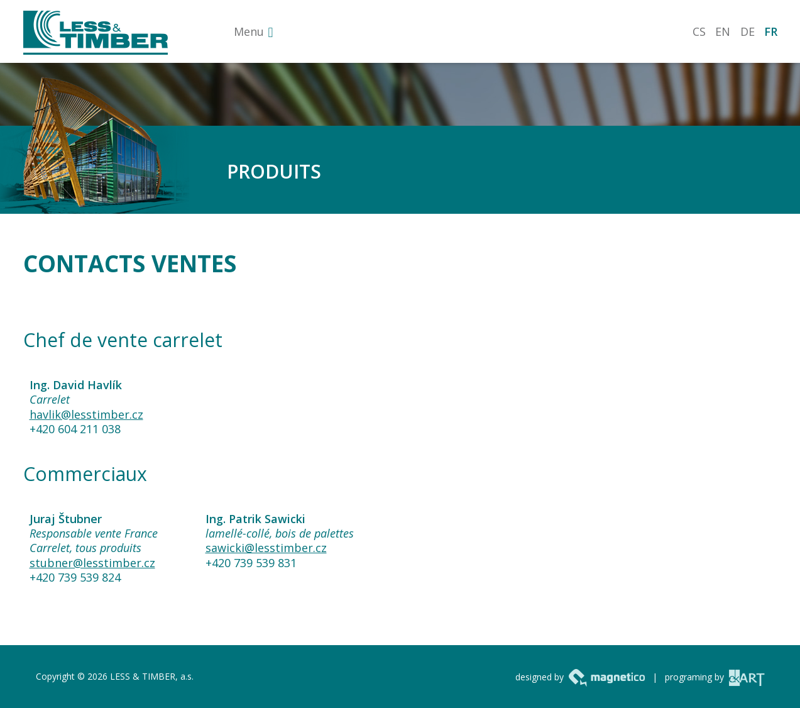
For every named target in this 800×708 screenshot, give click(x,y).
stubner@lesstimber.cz (92, 562)
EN (722, 31)
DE (747, 31)
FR (770, 31)
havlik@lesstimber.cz (86, 414)
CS (699, 31)
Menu (249, 31)
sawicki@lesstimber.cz (266, 547)
